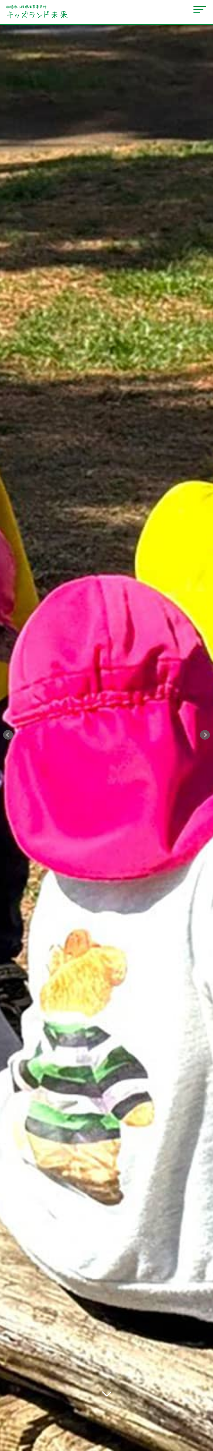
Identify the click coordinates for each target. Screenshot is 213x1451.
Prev (8, 735)
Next (205, 735)
